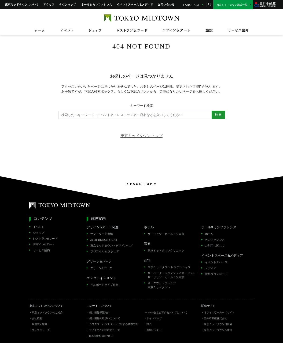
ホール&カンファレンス (96, 4)
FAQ (149, 324)
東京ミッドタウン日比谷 (218, 324)
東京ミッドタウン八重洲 (218, 330)
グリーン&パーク (101, 268)
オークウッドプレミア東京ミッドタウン (162, 285)
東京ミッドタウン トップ (142, 136)
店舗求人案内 (39, 324)
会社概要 (37, 318)
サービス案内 (41, 250)
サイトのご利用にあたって (104, 330)
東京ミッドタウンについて (21, 4)
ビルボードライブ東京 (104, 284)
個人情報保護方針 (99, 312)
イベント (38, 227)
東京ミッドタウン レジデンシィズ (169, 267)
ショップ (38, 232)
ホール (209, 234)
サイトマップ (154, 318)
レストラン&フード (45, 238)
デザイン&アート (44, 244)
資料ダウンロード (216, 274)
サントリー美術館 (101, 234)
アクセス (49, 4)
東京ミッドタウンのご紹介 (47, 312)
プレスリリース (41, 330)
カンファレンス (215, 239)
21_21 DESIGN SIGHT (103, 239)
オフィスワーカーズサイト (219, 312)
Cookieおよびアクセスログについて (167, 312)
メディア (210, 268)
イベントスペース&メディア (135, 4)
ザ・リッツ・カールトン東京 (166, 234)
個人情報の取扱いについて (104, 318)
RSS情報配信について (101, 335)
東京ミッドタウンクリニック (166, 250)
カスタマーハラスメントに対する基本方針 (113, 324)
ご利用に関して (215, 245)
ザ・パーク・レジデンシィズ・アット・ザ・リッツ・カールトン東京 (173, 275)
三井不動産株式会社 (215, 318)
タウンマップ (67, 4)
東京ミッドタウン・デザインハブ (111, 245)
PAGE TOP (141, 183)
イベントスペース (216, 262)
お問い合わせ (166, 4)
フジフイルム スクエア (104, 251)
